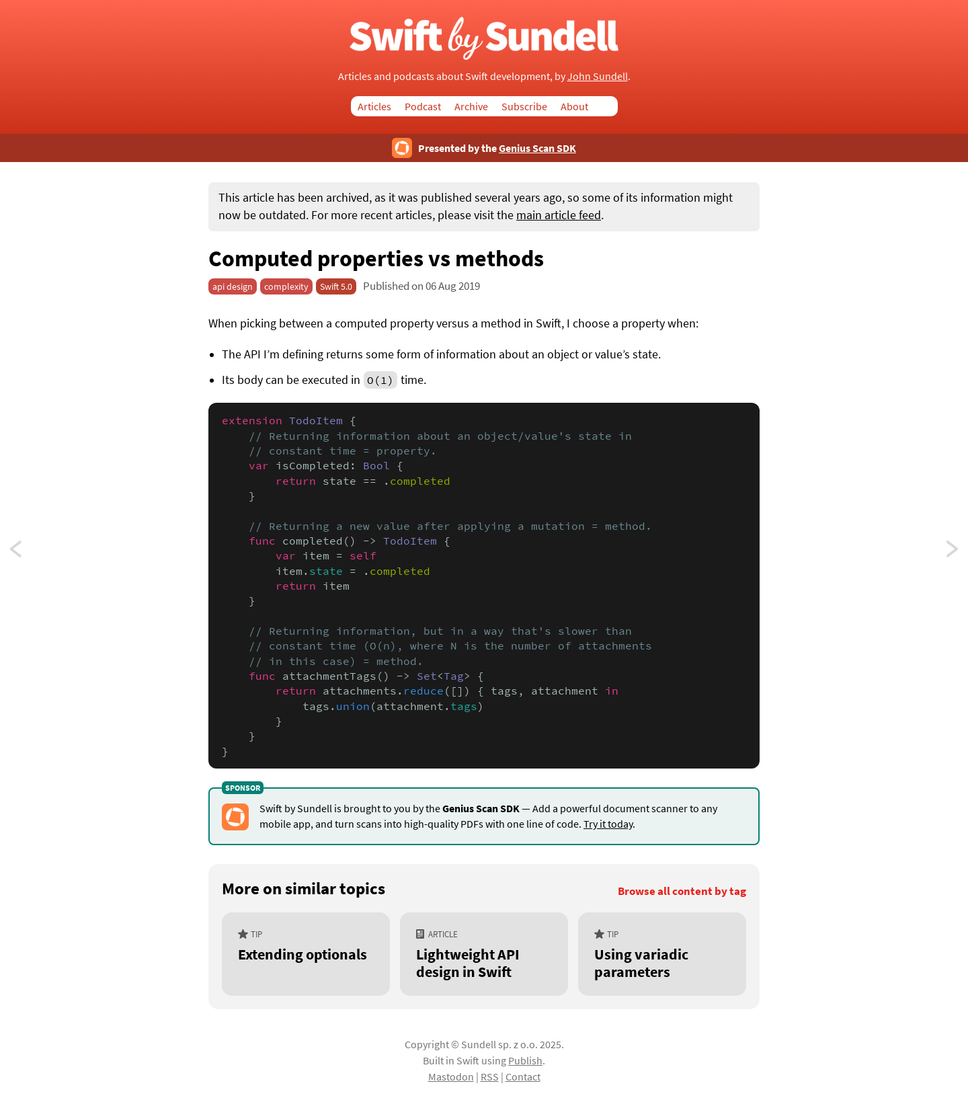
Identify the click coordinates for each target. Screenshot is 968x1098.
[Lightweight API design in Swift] (484, 954)
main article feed (558, 215)
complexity (286, 286)
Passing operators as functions (953, 553)
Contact (523, 1076)
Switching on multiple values (28, 553)
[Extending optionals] (306, 954)
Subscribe (524, 106)
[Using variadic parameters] (662, 954)
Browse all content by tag (682, 891)
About (574, 106)
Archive (471, 106)
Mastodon (451, 1076)
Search (610, 106)
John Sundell (597, 76)
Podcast (423, 106)
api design (232, 286)
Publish (525, 1060)
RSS (490, 1076)
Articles (374, 106)
